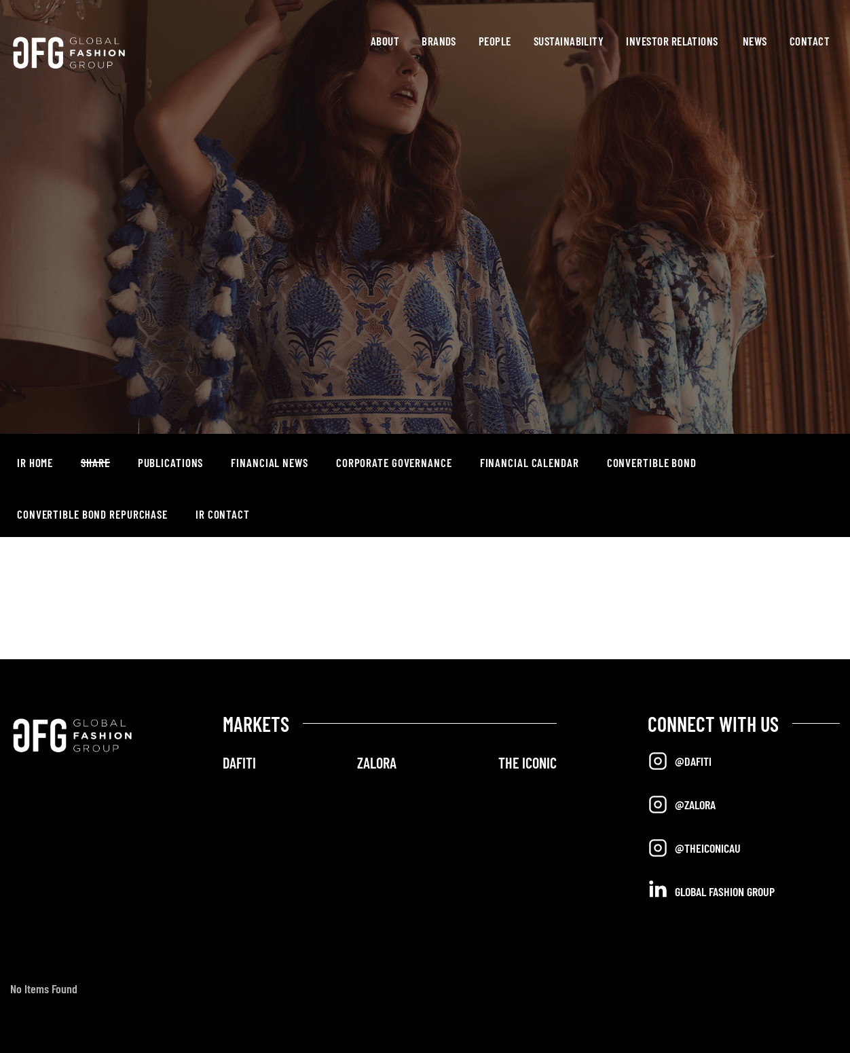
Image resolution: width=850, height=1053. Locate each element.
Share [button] (95, 462)
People (495, 41)
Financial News (269, 462)
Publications (171, 462)
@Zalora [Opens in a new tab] (682, 804)
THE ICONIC (527, 762)
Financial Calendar (529, 462)
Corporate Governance (394, 462)
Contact (810, 41)
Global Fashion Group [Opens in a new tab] (711, 890)
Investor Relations (672, 41)
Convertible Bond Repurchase (92, 514)
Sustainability (569, 41)
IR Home (35, 462)
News (755, 41)
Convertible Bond (652, 462)
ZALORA (376, 762)
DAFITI (239, 762)
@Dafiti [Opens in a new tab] (680, 761)
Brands (439, 41)
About (385, 41)
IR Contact (223, 514)
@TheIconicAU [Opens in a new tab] (694, 848)
